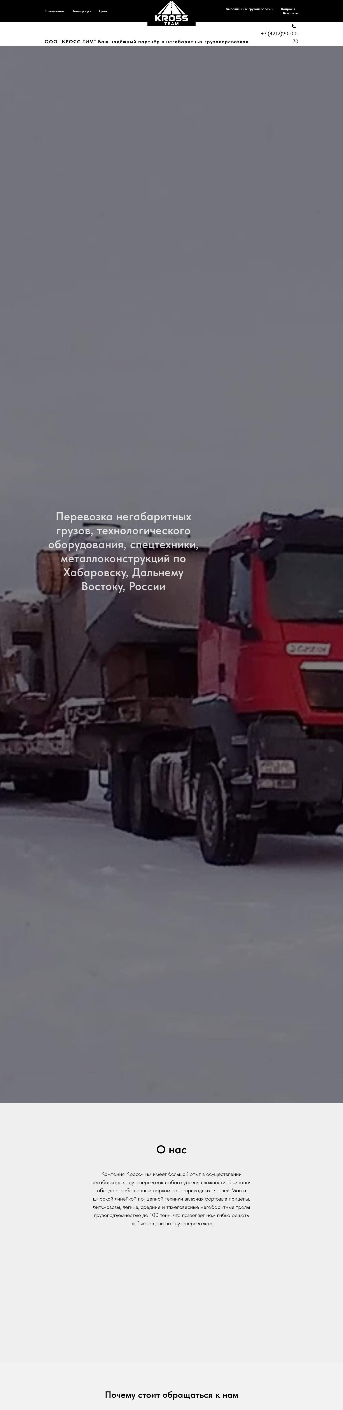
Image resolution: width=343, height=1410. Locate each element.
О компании (54, 11)
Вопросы (288, 9)
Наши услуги (81, 11)
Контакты (290, 13)
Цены (103, 11)
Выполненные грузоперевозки (249, 9)
